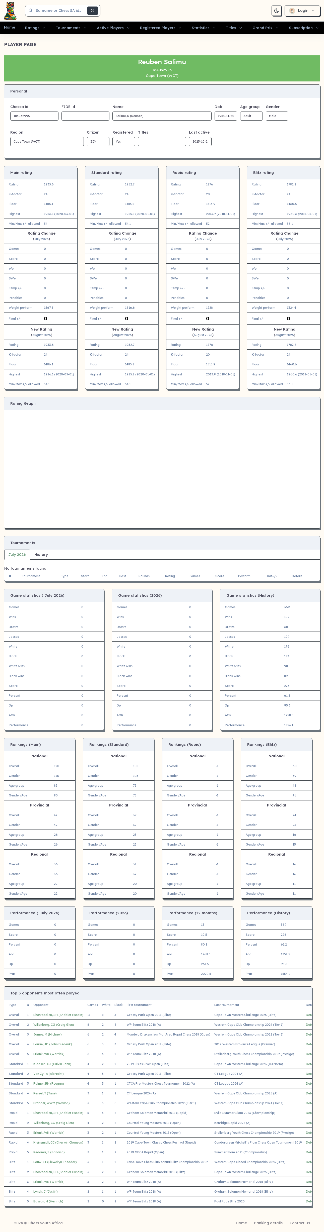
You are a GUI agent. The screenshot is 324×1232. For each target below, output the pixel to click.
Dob (218, 106)
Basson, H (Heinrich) (48, 1201)
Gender (273, 106)
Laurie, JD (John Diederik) (52, 1044)
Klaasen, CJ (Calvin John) (52, 1064)
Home (241, 1222)
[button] (35, 28)
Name (117, 106)
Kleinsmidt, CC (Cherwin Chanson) (58, 1142)
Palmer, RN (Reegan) (48, 1083)
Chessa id (19, 106)
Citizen (93, 132)
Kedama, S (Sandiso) (49, 1152)
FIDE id (68, 106)
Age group (250, 106)
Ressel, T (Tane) (45, 1093)
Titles (143, 132)
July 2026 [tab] (17, 554)
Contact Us (300, 1222)
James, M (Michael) (47, 1034)
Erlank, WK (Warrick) (48, 1054)
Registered (122, 132)
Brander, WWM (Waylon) (51, 1103)
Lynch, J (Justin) (45, 1191)
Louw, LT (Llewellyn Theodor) (55, 1162)
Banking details (268, 1222)
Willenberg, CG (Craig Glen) (53, 1024)
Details (311, 1015)
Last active (199, 132)
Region (16, 132)
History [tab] (41, 554)
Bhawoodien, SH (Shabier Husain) (58, 1015)
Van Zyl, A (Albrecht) (48, 1074)
